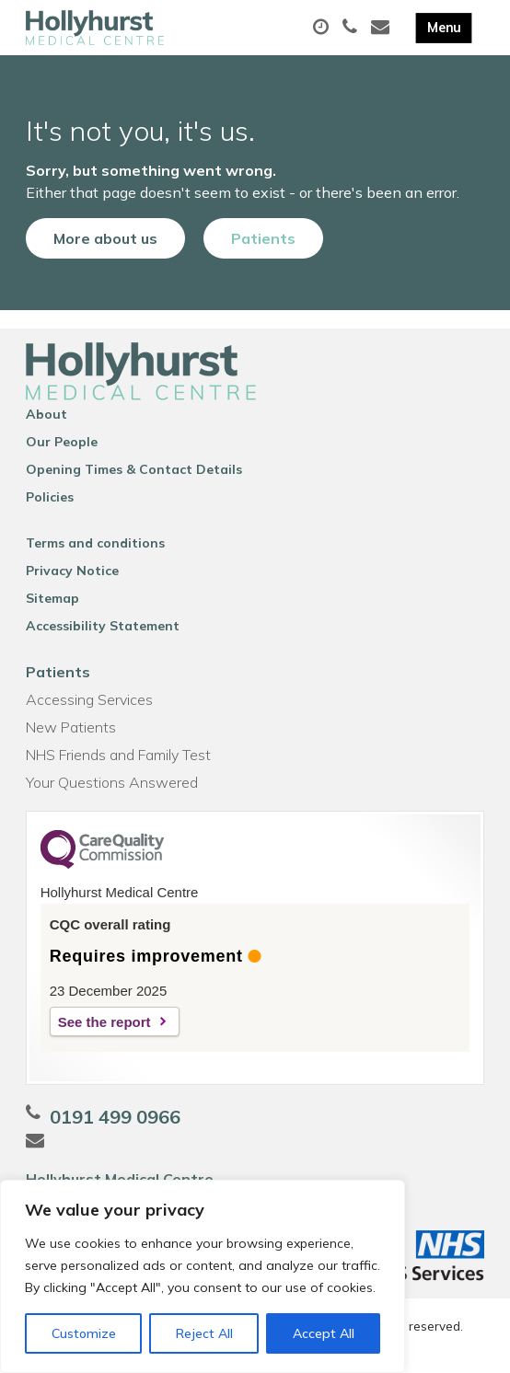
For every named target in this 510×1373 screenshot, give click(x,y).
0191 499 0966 (115, 1116)
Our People (62, 441)
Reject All (204, 1333)
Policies (50, 497)
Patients (263, 238)
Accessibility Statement (103, 625)
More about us (105, 238)
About (46, 414)
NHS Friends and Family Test (118, 754)
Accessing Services (89, 699)
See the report (104, 1022)
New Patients (71, 727)
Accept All (323, 1333)
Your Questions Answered (112, 782)
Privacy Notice (72, 570)
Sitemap (52, 598)
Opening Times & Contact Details (134, 469)
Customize (84, 1333)
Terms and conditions (95, 543)
